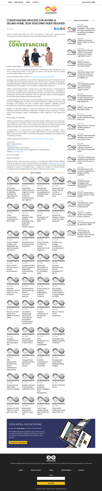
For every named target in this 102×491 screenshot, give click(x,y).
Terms (21, 470)
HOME (10, 2)
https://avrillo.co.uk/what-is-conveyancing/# (44, 77)
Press (51, 470)
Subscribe (51, 483)
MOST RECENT (19, 2)
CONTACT (36, 2)
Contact (81, 470)
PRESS (28, 2)
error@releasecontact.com (56, 163)
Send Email (14, 146)
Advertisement (66, 470)
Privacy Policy (36, 470)
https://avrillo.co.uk (19, 152)
